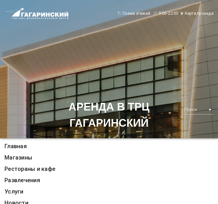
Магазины (18, 157)
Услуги (14, 191)
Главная (16, 146)
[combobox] (198, 109)
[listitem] (109, 146)
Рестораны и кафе (30, 168)
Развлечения (22, 180)
